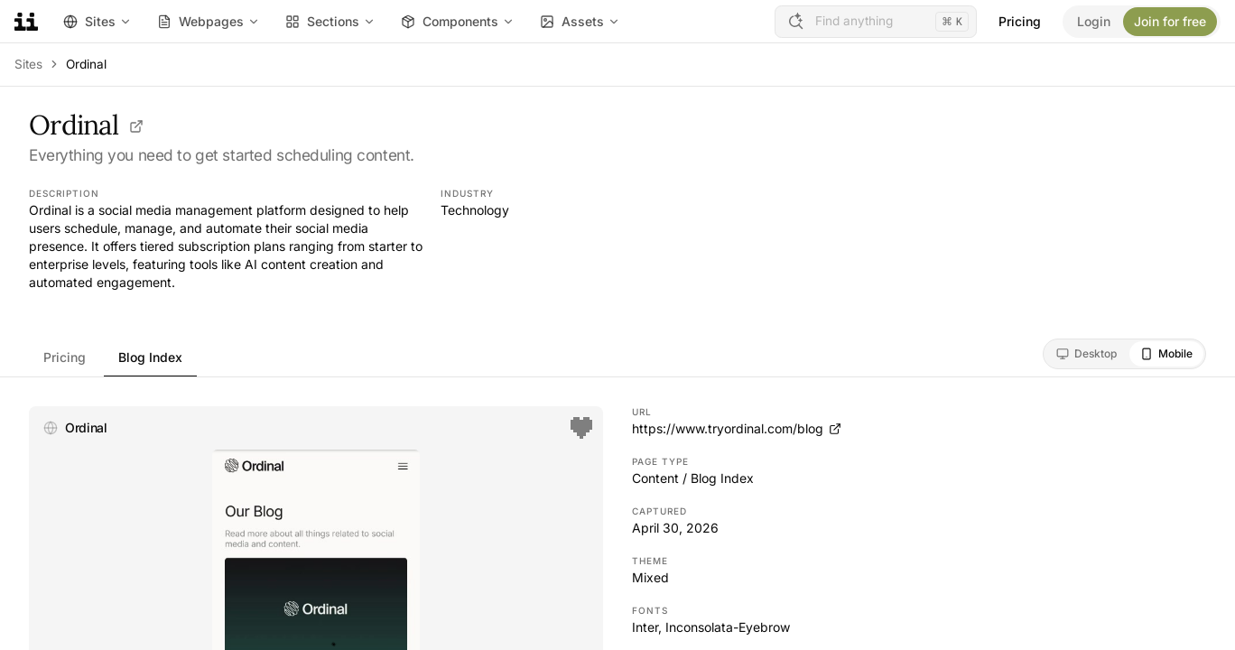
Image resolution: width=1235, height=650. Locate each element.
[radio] (1086, 354)
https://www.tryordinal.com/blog (736, 428)
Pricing (1019, 21)
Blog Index (150, 357)
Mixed (650, 577)
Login (1093, 21)
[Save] (581, 428)
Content (655, 478)
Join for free (1170, 21)
